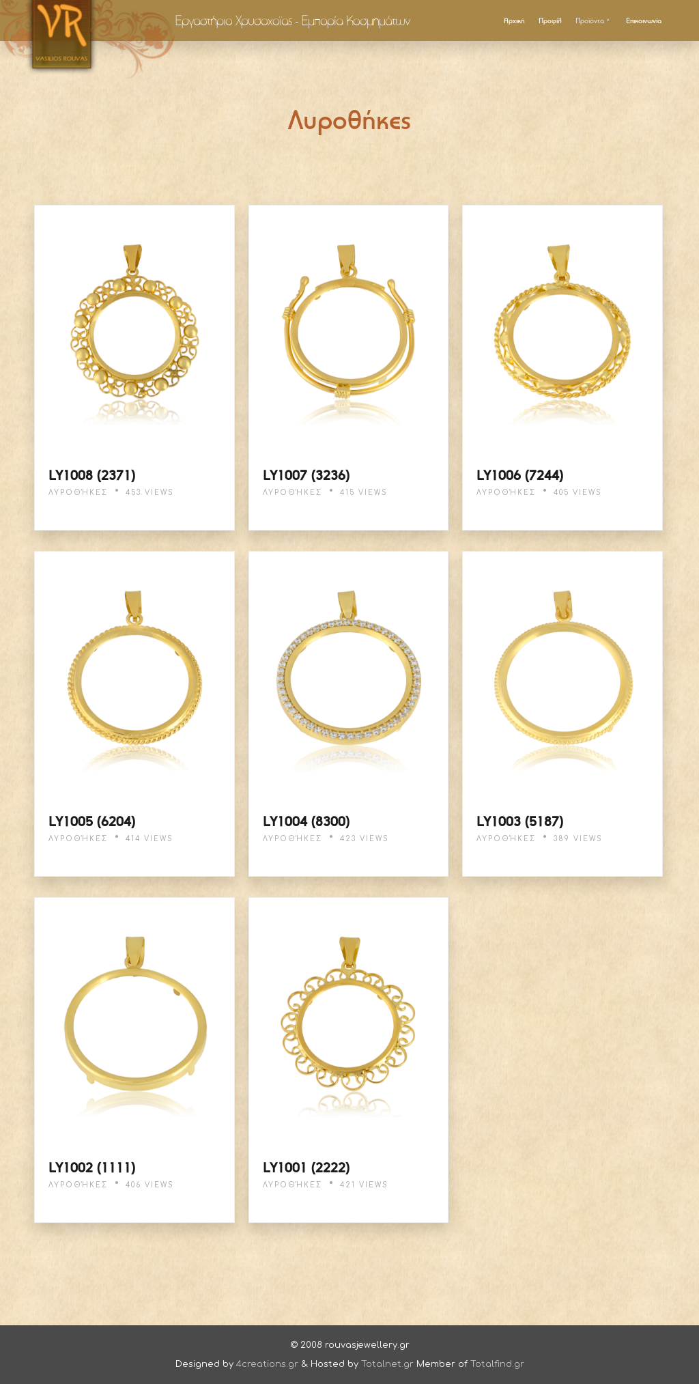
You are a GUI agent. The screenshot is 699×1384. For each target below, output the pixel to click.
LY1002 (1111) (91, 1167)
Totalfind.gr (497, 1364)
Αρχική (514, 20)
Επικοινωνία (643, 20)
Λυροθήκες (78, 492)
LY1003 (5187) (519, 821)
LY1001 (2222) (306, 1167)
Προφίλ (550, 20)
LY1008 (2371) (91, 475)
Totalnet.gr (387, 1364)
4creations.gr (267, 1364)
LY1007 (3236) (306, 475)
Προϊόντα (593, 20)
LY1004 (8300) (306, 821)
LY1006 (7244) (519, 475)
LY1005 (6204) (91, 821)
